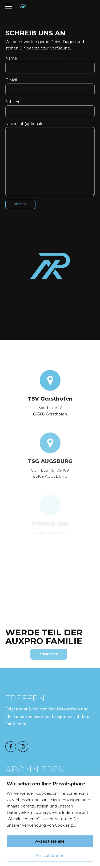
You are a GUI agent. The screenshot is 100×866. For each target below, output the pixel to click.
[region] (50, 821)
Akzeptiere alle (50, 841)
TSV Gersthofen (50, 400)
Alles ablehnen (50, 855)
